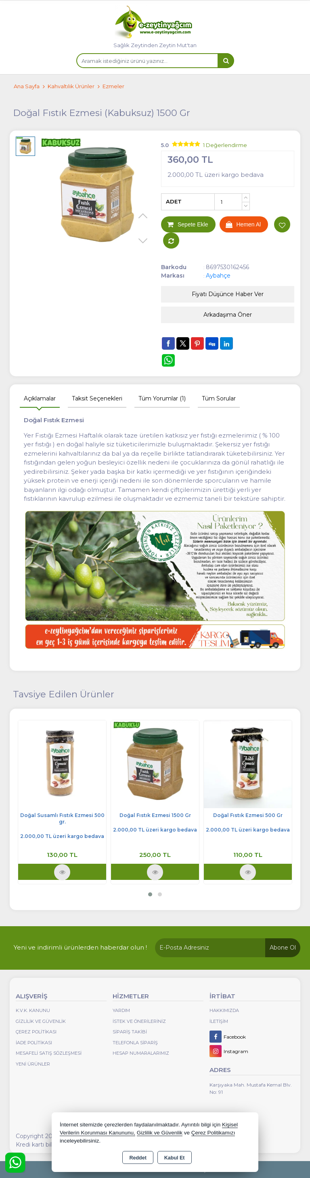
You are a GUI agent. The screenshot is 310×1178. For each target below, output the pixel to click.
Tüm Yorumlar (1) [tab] (162, 398)
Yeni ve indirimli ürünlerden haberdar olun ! (80, 947)
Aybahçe (218, 275)
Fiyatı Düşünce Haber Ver (228, 294)
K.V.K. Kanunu (33, 1010)
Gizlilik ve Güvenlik (41, 1021)
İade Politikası (34, 1042)
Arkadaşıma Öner (227, 314)
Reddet (137, 1158)
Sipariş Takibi (130, 1032)
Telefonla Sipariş (135, 1042)
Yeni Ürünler (33, 1064)
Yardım (121, 1010)
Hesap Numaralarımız (141, 1053)
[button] (150, 894)
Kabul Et (174, 1158)
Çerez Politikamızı (213, 1133)
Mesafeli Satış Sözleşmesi (49, 1053)
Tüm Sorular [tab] (219, 398)
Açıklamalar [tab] (40, 398)
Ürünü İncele (62, 872)
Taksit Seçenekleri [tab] (97, 398)
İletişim (218, 1021)
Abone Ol (283, 947)
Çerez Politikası (36, 1032)
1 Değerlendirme (225, 145)
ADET (174, 201)
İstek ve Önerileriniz (139, 1021)
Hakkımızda (224, 1010)
